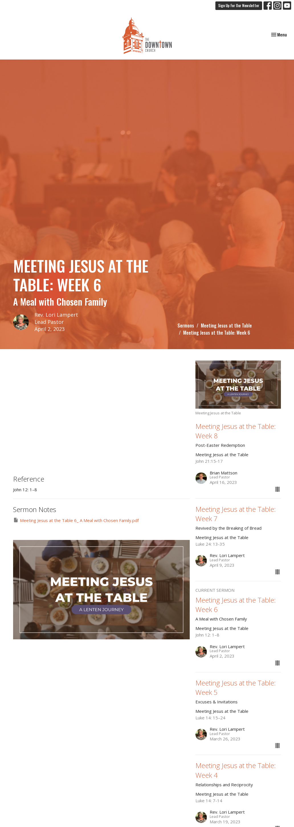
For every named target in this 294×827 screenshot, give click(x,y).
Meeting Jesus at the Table (226, 325)
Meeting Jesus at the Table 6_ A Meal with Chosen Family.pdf (76, 520)
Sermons (185, 325)
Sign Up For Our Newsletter (238, 5)
